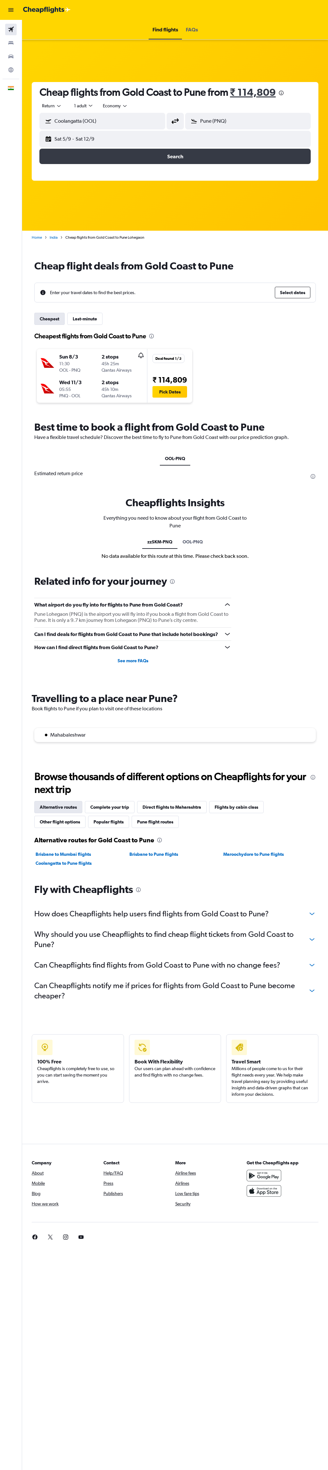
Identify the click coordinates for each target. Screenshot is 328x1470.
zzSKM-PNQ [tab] (159, 541)
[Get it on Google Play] (264, 1175)
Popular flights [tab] (109, 821)
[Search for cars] (11, 56)
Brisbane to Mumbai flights (63, 854)
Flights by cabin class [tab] (236, 807)
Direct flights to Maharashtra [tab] (172, 807)
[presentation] (281, 93)
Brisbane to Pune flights (153, 854)
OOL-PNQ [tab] (175, 458)
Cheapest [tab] (49, 318)
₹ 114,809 (253, 92)
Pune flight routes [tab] (155, 821)
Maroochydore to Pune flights (253, 854)
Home (37, 237)
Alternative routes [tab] (58, 807)
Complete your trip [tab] (109, 807)
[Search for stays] (11, 43)
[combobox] (115, 106)
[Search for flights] (11, 29)
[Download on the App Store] (264, 1191)
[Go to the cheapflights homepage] (46, 10)
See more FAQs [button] (133, 660)
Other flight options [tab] (60, 821)
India (54, 237)
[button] (11, 10)
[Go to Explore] (11, 69)
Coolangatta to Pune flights (64, 863)
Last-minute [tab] (85, 318)
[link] (250, 1237)
